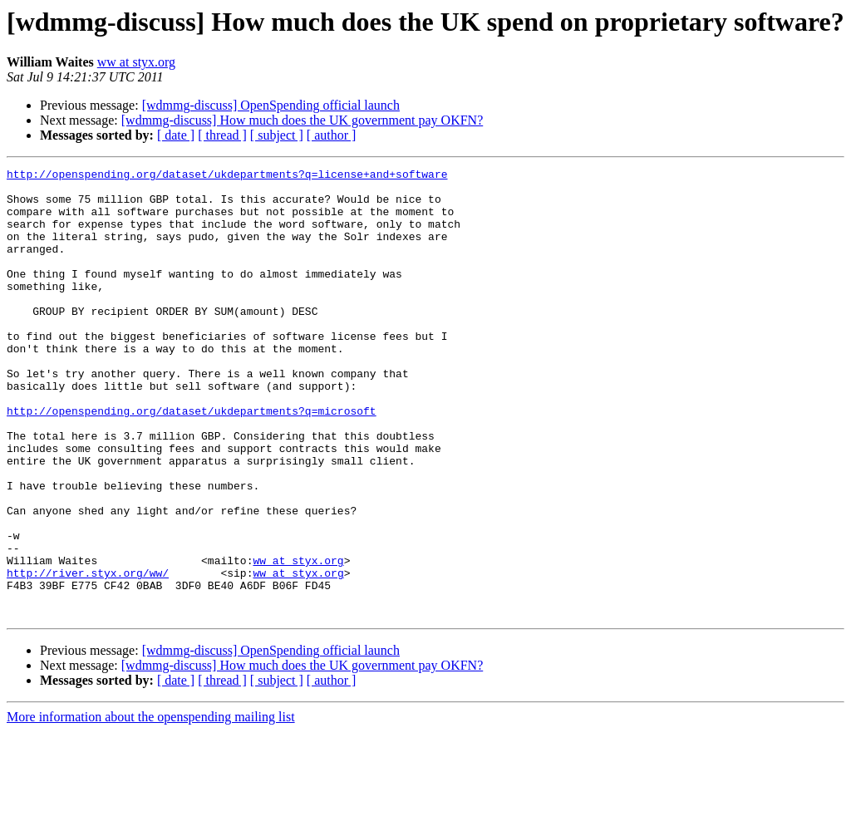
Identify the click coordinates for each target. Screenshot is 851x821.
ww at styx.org (136, 62)
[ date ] (175, 135)
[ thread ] (222, 135)
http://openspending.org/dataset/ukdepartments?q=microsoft (191, 460)
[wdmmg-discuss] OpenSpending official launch (271, 105)
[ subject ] (276, 135)
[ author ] (332, 135)
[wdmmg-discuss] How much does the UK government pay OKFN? (302, 120)
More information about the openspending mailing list (151, 806)
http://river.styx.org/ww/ (88, 654)
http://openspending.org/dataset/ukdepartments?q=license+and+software (227, 176)
